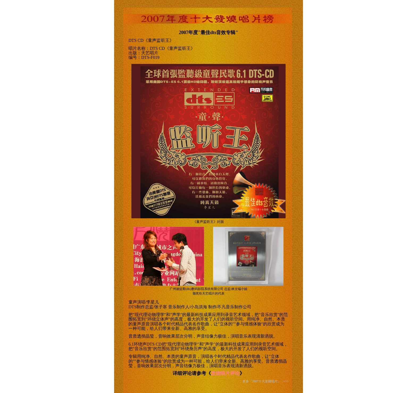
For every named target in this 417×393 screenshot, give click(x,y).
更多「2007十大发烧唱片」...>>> (266, 381)
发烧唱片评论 (225, 373)
